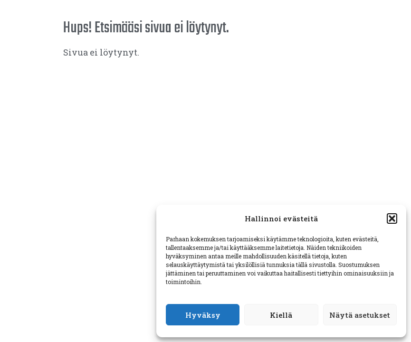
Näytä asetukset (359, 315)
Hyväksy (202, 315)
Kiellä (281, 315)
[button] (392, 218)
